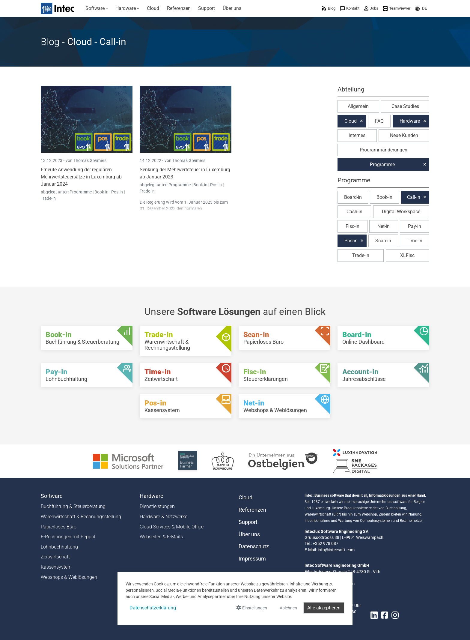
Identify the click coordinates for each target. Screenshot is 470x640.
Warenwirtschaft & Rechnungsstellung (81, 516)
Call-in (413, 197)
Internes (357, 135)
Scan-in (383, 241)
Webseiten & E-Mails (161, 537)
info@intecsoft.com (336, 549)
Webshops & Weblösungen (69, 577)
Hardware (410, 121)
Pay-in (414, 226)
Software (52, 496)
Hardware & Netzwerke (163, 516)
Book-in (101, 192)
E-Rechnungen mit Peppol (68, 537)
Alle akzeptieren (324, 608)
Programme (81, 192)
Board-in (353, 197)
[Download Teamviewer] (397, 8)
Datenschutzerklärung (152, 608)
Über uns (249, 534)
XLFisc (407, 255)
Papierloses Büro (58, 527)
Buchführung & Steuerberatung (73, 506)
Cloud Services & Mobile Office (172, 527)
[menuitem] (97, 8)
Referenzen (252, 510)
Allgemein (358, 106)
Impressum (252, 559)
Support (248, 522)
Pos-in (117, 192)
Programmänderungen (383, 150)
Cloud (350, 121)
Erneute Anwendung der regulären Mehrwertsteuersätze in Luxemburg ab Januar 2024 (81, 177)
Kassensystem (56, 567)
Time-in (414, 241)
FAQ (379, 121)
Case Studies (405, 106)
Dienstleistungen (157, 506)
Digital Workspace (401, 211)
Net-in (383, 226)
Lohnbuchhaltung (59, 547)
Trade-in (48, 198)
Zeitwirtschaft (55, 557)
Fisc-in (352, 226)
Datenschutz (254, 546)
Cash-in (354, 211)
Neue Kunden (404, 135)
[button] (421, 8)
